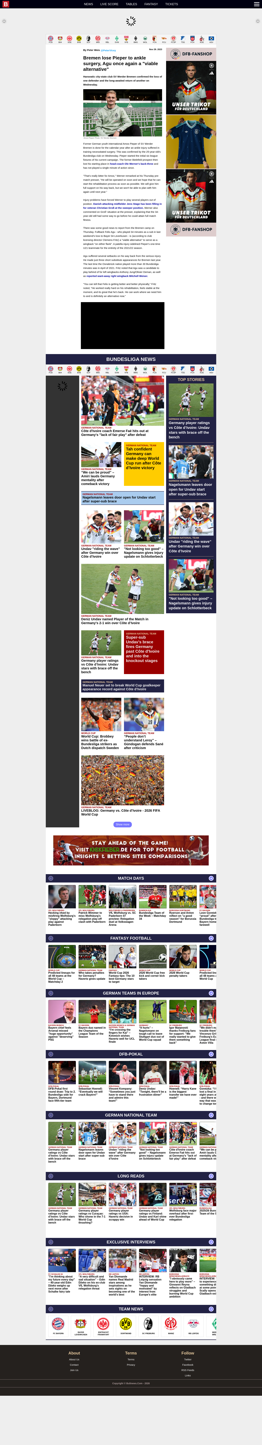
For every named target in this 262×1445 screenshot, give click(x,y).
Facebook (187, 1414)
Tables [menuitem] (131, 4)
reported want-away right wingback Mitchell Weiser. (117, 325)
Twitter (187, 1408)
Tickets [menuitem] (171, 4)
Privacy (131, 1414)
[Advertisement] (131, 57)
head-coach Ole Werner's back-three (131, 213)
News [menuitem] (88, 4)
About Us (74, 1408)
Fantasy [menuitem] (151, 4)
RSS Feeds (187, 1419)
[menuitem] (41, 4)
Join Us (74, 1419)
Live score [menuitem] (109, 4)
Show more (122, 873)
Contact (74, 1414)
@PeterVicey (108, 99)
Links (188, 1424)
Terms (131, 1408)
